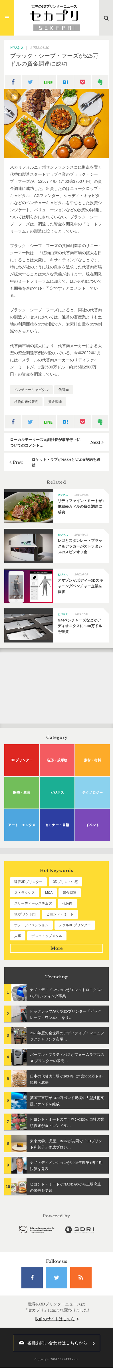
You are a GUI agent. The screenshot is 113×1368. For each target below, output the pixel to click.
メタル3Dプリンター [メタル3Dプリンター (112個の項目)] (74, 925)
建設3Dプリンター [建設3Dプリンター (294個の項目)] (28, 882)
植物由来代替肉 (26, 402)
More (57, 948)
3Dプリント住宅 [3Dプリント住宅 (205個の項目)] (65, 882)
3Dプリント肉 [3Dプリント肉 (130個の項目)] (25, 914)
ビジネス (17, 48)
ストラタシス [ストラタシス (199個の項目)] (24, 893)
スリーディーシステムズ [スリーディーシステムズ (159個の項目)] (33, 903)
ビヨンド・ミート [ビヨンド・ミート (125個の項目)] (60, 914)
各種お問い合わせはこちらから (51, 1343)
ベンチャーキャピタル (31, 390)
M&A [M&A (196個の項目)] (49, 893)
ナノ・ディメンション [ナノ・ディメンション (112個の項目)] (31, 925)
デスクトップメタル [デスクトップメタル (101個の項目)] (46, 936)
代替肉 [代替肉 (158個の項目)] (67, 903)
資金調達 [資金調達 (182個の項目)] (69, 893)
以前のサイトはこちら (55, 1319)
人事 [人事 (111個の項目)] (17, 936)
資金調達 (55, 402)
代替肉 (63, 390)
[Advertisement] (56, 688)
